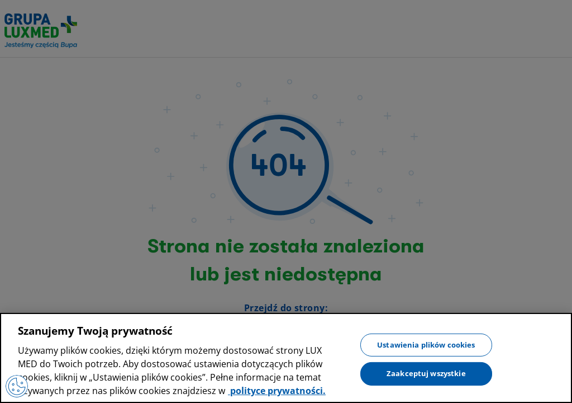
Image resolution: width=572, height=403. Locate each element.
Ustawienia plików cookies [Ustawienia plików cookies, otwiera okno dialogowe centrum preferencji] (426, 344)
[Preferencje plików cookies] (17, 386)
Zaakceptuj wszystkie (426, 373)
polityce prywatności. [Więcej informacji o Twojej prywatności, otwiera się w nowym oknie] (277, 391)
